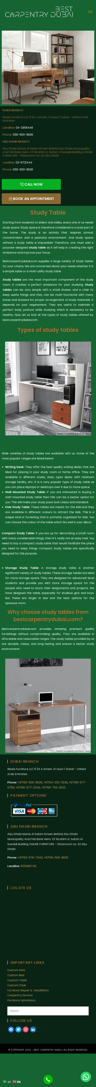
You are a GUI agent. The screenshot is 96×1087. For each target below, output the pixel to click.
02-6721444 (24, 163)
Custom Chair (16, 985)
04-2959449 (24, 128)
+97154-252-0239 (55, 782)
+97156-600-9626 (30, 782)
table (36, 593)
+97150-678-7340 (30, 858)
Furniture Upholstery (21, 1000)
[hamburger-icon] (90, 11)
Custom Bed (15, 975)
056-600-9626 (23, 135)
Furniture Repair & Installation (28, 990)
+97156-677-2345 (27, 787)
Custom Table (17, 980)
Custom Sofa (16, 970)
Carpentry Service (20, 995)
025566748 (28, 866)
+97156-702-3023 (53, 787)
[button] (5, 67)
